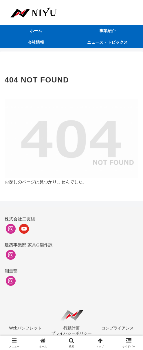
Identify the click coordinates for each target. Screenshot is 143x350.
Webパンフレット (25, 328)
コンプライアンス (117, 328)
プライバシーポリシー (71, 333)
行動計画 (71, 328)
